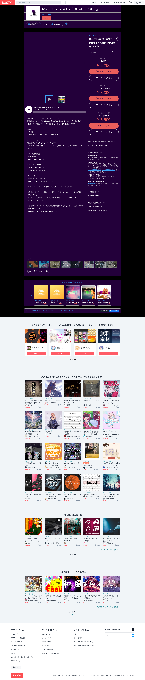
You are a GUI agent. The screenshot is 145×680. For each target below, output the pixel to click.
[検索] (59, 2)
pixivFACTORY (92, 183)
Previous (25, 63)
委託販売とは (15, 653)
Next (85, 63)
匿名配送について (16, 642)
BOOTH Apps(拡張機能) (18, 638)
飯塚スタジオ (85, 348)
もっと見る (72, 361)
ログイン (93, 2)
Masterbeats (46, 14)
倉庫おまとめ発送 (48, 649)
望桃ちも (60, 348)
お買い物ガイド (47, 638)
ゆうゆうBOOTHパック (108, 170)
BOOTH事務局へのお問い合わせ (84, 645)
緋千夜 (107, 348)
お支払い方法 (94, 196)
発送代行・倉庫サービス (18, 645)
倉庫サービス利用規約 (70, 675)
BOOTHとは (105, 2)
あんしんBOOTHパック (94, 170)
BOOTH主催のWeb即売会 (50, 653)
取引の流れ (93, 192)
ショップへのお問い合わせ (96, 210)
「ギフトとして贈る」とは (98, 145)
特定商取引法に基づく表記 (96, 203)
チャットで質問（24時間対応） (84, 642)
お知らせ (76, 634)
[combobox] (38, 2)
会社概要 (54, 675)
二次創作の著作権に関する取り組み (22, 657)
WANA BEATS (37, 348)
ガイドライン (81, 675)
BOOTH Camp (15, 661)
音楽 (90, 35)
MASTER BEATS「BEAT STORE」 (72, 282)
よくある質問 (78, 638)
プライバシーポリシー (95, 206)
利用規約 (60, 675)
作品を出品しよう (119, 2)
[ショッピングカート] (130, 2)
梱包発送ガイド (16, 649)
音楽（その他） (100, 35)
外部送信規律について (107, 675)
